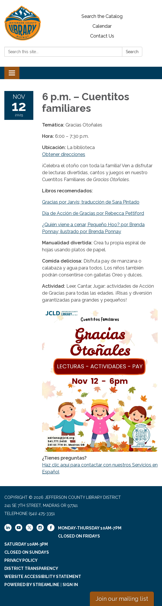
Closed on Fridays (79, 536)
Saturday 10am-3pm (26, 544)
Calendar (102, 26)
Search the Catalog (102, 16)
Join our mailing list (122, 598)
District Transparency (31, 568)
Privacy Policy (21, 560)
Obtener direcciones (63, 154)
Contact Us (102, 36)
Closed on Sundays (26, 552)
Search (132, 51)
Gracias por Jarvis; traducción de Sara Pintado (90, 202)
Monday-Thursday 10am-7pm (89, 528)
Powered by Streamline (31, 584)
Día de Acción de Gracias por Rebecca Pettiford (93, 213)
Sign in (70, 584)
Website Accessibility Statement (42, 576)
